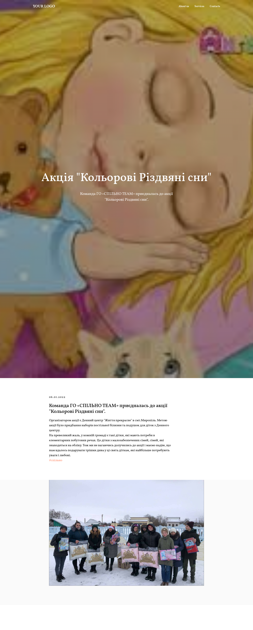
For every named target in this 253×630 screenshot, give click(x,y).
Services (199, 6)
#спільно (55, 460)
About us (184, 6)
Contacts (215, 6)
